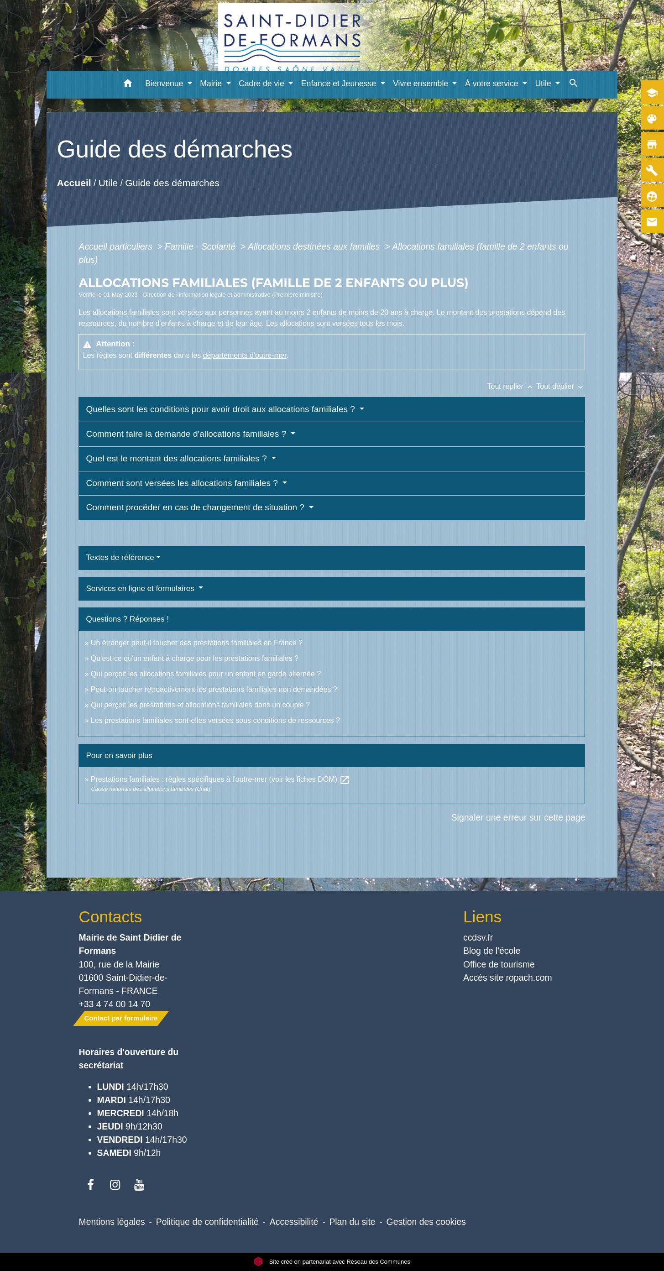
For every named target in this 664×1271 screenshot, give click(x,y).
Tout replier (512, 386)
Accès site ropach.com (507, 978)
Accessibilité (294, 1222)
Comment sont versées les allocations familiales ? (183, 483)
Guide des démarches (172, 183)
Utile (108, 183)
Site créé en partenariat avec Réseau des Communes (332, 1261)
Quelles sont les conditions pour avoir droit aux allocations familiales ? (221, 409)
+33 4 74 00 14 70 (115, 1004)
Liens (482, 917)
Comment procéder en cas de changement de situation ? (196, 507)
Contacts (110, 917)
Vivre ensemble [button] (421, 83)
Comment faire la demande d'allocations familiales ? (187, 434)
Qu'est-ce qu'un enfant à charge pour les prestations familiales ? (194, 658)
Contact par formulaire (121, 1018)
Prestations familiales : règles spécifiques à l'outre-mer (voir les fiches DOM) (220, 779)
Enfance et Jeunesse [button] (339, 83)
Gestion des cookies (426, 1222)
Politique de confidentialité (207, 1222)
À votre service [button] (492, 83)
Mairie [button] (212, 83)
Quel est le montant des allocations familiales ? (177, 458)
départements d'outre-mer (245, 355)
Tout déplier (560, 386)
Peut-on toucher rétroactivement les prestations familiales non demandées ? (214, 689)
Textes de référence (120, 557)
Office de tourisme (499, 964)
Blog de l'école (491, 951)
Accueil (74, 183)
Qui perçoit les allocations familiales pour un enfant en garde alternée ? (206, 674)
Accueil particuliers (116, 246)
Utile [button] (544, 83)
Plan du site (352, 1222)
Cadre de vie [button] (263, 83)
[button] (127, 85)
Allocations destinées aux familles (315, 246)
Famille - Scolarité (201, 246)
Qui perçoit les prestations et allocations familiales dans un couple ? (200, 705)
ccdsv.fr (478, 937)
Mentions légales (112, 1222)
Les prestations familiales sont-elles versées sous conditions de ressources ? (215, 720)
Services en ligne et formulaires (141, 588)
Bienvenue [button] (165, 83)
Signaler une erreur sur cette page (518, 817)
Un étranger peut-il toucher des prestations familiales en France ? (197, 643)
